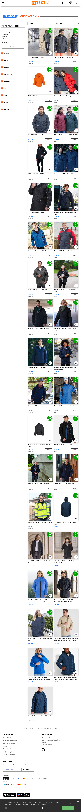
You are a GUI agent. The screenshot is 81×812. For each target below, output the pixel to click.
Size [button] (5, 95)
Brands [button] (6, 67)
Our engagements (9, 754)
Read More (48, 805)
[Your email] (12, 769)
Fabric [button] (6, 102)
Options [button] (7, 81)
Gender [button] (6, 53)
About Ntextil (7, 738)
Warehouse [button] (8, 74)
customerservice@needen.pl (51, 740)
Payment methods (9, 743)
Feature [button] (6, 109)
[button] (62, 3)
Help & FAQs (7, 752)
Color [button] (6, 88)
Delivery (5, 746)
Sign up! (26, 769)
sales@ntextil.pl (47, 744)
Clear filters (13, 47)
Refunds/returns (8, 749)
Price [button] (6, 60)
